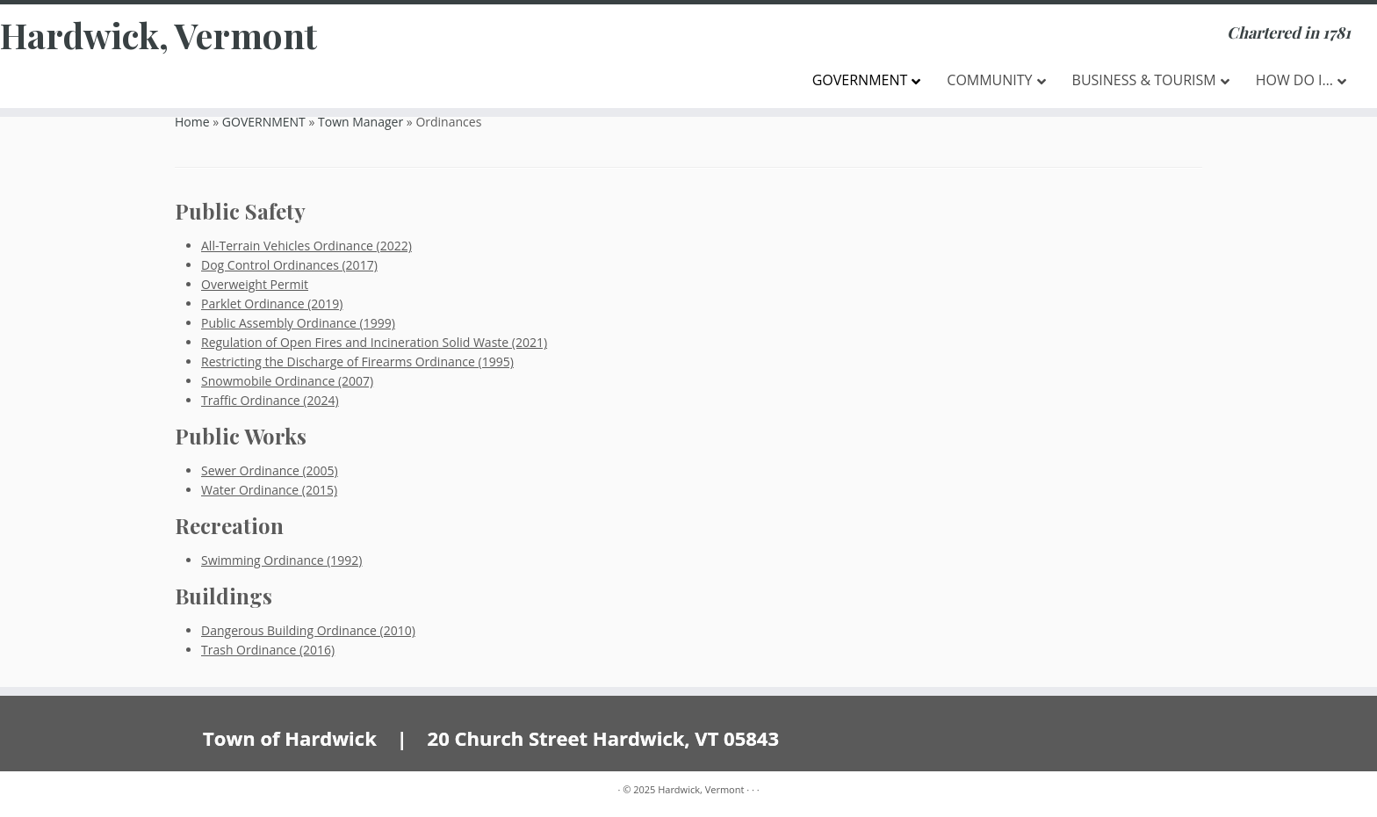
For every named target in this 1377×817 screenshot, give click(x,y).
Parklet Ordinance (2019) (271, 303)
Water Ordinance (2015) (269, 489)
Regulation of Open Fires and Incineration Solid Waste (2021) (374, 342)
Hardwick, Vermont (158, 35)
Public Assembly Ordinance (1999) (298, 323)
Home (192, 121)
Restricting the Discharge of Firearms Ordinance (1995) (357, 361)
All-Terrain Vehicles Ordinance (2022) (306, 245)
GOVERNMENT (264, 121)
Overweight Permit (254, 284)
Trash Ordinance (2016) (268, 649)
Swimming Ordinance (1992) (281, 560)
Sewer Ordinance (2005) (269, 470)
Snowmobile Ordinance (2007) (287, 380)
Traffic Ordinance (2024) (270, 400)
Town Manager (360, 121)
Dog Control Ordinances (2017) (289, 265)
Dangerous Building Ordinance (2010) (308, 630)
